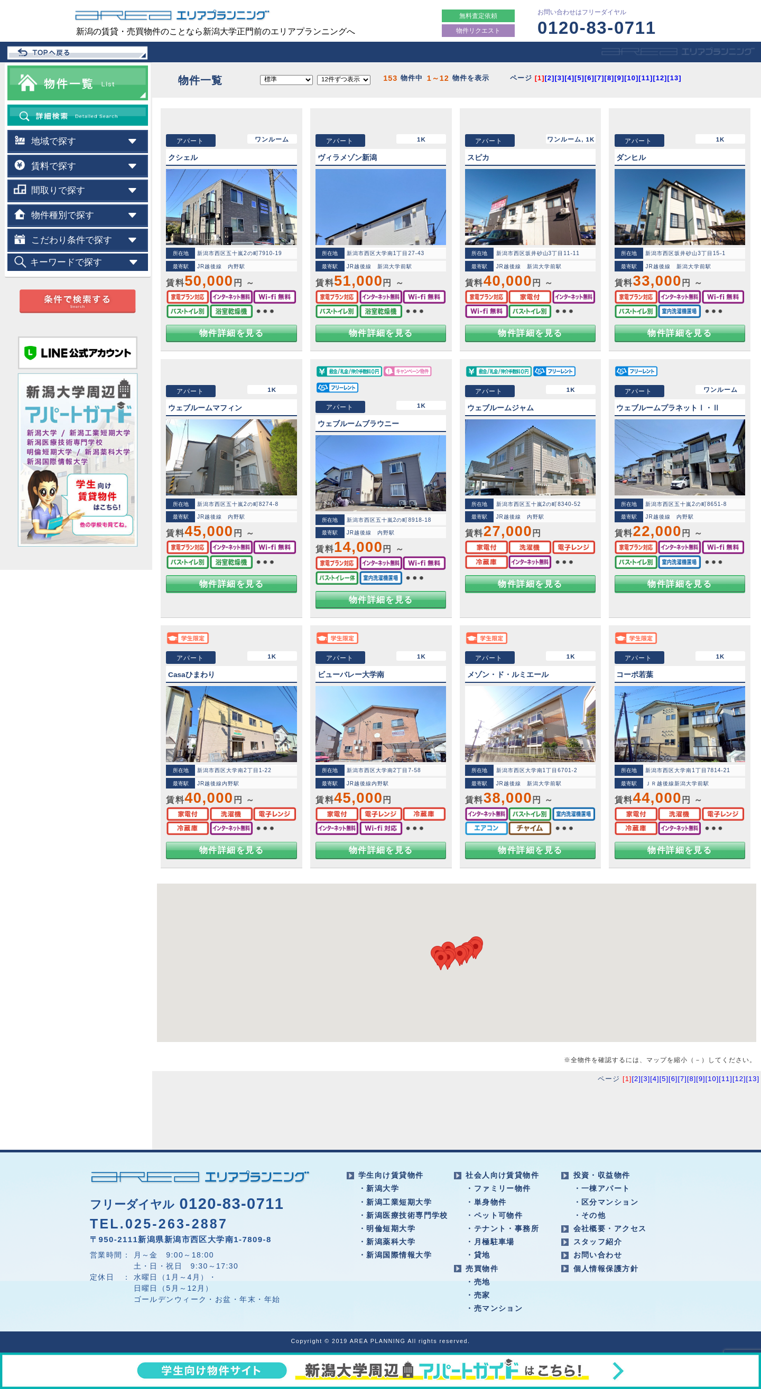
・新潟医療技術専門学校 (403, 1215)
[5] (579, 78)
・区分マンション (606, 1202)
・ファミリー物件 (498, 1188)
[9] (619, 78)
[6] (589, 78)
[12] (660, 78)
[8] (610, 78)
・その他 (589, 1215)
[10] (631, 78)
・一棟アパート (601, 1188)
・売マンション (494, 1308)
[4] (569, 78)
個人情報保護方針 (606, 1268)
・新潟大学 (378, 1188)
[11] (645, 78)
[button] (475, 949)
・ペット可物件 (494, 1215)
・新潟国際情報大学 (395, 1255)
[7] (600, 78)
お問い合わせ (598, 1255)
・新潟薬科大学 (386, 1241)
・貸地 (478, 1255)
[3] (559, 78)
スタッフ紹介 (598, 1241)
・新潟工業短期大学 (395, 1202)
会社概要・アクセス (610, 1228)
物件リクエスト (478, 30)
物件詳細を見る (231, 333)
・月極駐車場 (490, 1241)
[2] (550, 78)
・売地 (478, 1282)
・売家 (478, 1295)
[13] (674, 78)
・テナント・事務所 (502, 1228)
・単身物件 (486, 1202)
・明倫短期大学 (386, 1228)
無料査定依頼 (478, 16)
